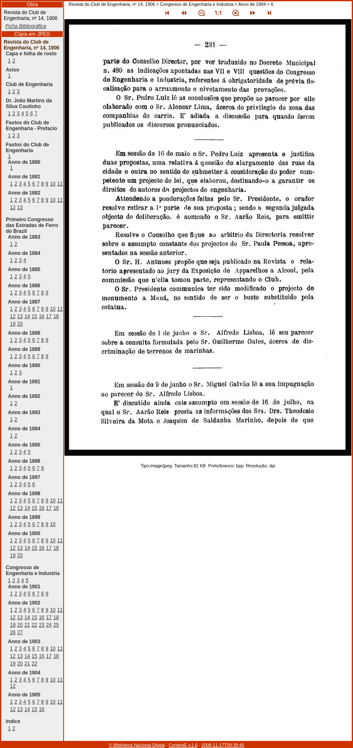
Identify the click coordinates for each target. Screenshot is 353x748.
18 (56, 316)
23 (41, 625)
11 (60, 184)
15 (34, 316)
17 (49, 316)
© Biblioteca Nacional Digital (137, 745)
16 (41, 316)
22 (34, 625)
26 (12, 632)
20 (19, 324)
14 (27, 316)
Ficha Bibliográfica (25, 26)
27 (19, 632)
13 (19, 207)
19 (12, 324)
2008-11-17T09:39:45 (223, 745)
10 (52, 184)
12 (12, 207)
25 (56, 625)
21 (27, 625)
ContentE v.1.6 (182, 745)
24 (49, 625)
